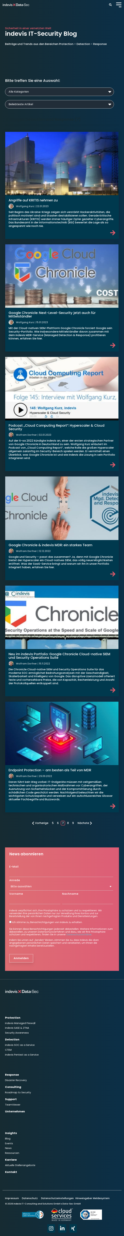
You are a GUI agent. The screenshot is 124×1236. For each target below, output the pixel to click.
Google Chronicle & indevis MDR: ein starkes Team (50, 545)
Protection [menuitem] (12, 1018)
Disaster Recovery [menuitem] (16, 1080)
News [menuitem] (8, 1148)
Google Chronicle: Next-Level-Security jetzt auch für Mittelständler (52, 314)
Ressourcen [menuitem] (12, 1153)
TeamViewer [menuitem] (12, 1104)
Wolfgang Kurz (25, 206)
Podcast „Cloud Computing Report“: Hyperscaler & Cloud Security (56, 427)
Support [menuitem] (11, 1099)
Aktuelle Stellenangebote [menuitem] (20, 1165)
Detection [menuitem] (12, 1039)
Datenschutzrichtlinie (79, 934)
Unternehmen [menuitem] (15, 1111)
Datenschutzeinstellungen (57, 1198)
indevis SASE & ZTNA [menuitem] (17, 1028)
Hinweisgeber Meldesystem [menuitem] (92, 1198)
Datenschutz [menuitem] (29, 1198)
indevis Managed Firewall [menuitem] (20, 1023)
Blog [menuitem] (7, 1138)
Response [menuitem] (12, 1075)
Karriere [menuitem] (11, 1160)
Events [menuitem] (9, 1143)
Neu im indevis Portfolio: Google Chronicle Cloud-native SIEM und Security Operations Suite (59, 656)
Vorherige (40, 823)
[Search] (110, 5)
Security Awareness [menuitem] (17, 1032)
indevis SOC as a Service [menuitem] (20, 1045)
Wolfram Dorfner (26, 435)
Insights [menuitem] (11, 1133)
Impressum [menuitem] (12, 1198)
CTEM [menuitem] (8, 1050)
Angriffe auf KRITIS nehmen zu (33, 200)
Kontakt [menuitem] (11, 1172)
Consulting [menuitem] (13, 1087)
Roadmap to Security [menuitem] (18, 1092)
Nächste (85, 823)
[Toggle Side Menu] (118, 5)
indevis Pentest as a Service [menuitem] (22, 1054)
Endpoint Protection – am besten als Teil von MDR (50, 770)
